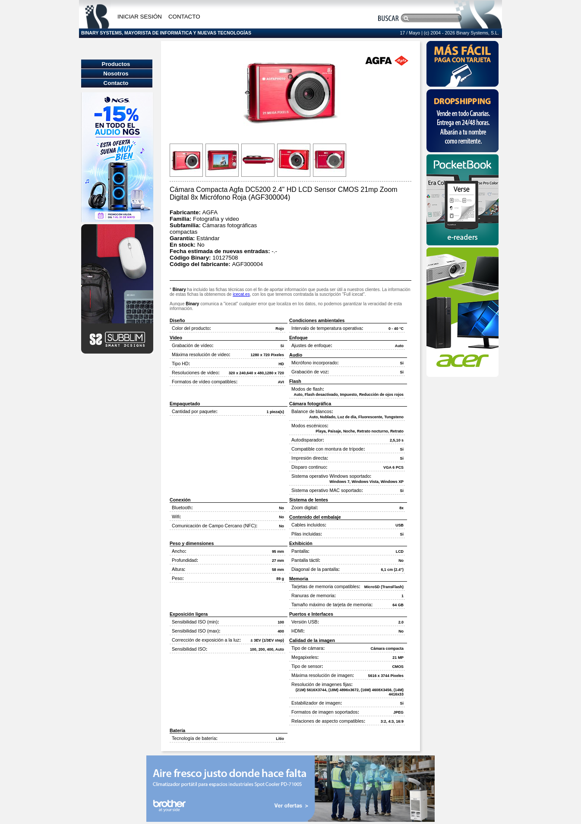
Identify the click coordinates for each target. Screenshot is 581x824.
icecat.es (241, 294)
